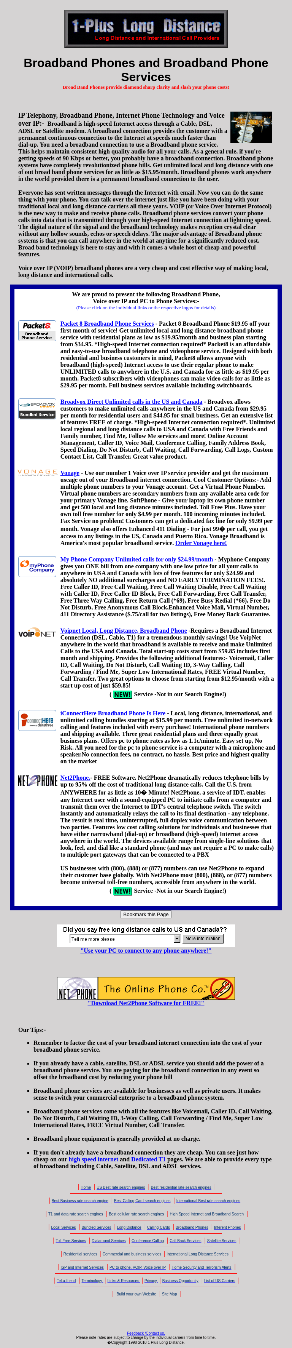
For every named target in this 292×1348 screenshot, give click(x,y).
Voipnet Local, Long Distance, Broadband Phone (123, 630)
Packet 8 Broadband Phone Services (107, 323)
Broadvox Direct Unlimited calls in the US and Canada (131, 401)
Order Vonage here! (201, 543)
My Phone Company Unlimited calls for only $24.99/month (136, 559)
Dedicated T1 (148, 1159)
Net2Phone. (75, 777)
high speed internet (94, 1159)
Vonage (69, 473)
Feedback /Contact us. (146, 1333)
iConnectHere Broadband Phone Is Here (112, 713)
